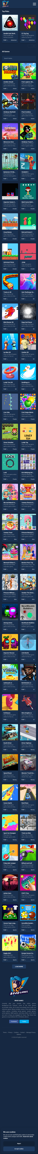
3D (16, 299)
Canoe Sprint (8, 803)
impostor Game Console (11, 202)
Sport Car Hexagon (10, 833)
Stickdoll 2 (25, 172)
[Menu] (34, 4)
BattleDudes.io (26, 683)
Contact (22, 1032)
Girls (15, 509)
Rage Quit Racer (27, 322)
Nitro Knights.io (27, 713)
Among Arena (8, 623)
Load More (19, 966)
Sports (15, 870)
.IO (16, 629)
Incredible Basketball (28, 923)
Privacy (10, 1032)
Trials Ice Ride (26, 833)
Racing (15, 749)
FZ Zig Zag (25, 33)
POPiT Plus (25, 893)
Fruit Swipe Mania (27, 412)
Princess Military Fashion (12, 593)
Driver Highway (26, 743)
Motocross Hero (9, 142)
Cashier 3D (25, 352)
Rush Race (25, 803)
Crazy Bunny (8, 232)
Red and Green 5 (27, 232)
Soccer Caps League (10, 923)
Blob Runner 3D (8, 322)
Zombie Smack (8, 82)
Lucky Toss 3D (8, 382)
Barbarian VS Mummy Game (13, 172)
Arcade (15, 208)
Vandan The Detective (29, 593)
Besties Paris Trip (27, 562)
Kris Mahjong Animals (29, 472)
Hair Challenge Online (29, 292)
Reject (19, 1143)
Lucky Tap (25, 442)
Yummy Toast (8, 532)
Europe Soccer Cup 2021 (29, 953)
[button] (30, 45)
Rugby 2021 (7, 953)
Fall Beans (7, 713)
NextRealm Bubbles (28, 623)
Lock (5, 472)
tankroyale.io (8, 683)
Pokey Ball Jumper (10, 863)
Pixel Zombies (26, 112)
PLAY (5, 40)
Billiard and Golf (27, 863)
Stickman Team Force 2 (29, 142)
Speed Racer (8, 773)
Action (15, 88)
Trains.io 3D (7, 292)
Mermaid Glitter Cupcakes (12, 562)
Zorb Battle (25, 653)
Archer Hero (7, 893)
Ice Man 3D (7, 352)
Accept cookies (19, 1149)
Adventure (14, 40)
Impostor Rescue (9, 653)
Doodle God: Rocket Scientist (13, 33)
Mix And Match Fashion (11, 502)
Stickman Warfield (9, 112)
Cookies (16, 1032)
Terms (5, 1032)
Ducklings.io (25, 382)
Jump (23, 262)
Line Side (7, 412)
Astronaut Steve (9, 262)
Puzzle (15, 419)
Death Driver (8, 743)
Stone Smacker (8, 442)
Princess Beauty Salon (29, 532)
